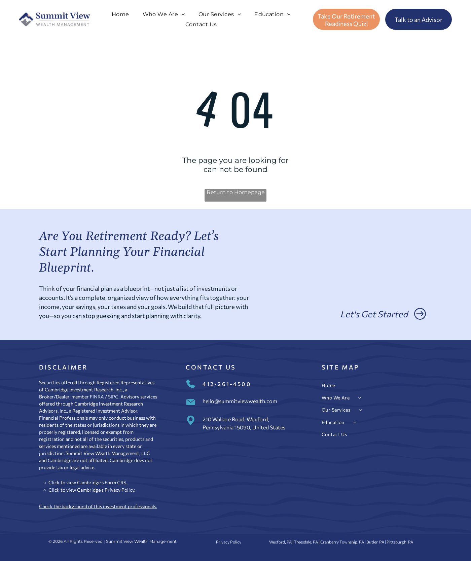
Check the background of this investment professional (96, 506)
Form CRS (115, 482)
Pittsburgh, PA (400, 541)
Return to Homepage (236, 192)
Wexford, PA (280, 541)
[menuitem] (120, 14)
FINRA (97, 396)
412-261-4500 (227, 384)
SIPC (113, 396)
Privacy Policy (119, 490)
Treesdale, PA (306, 541)
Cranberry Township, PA (342, 541)
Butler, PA (375, 541)
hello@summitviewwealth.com (240, 401)
